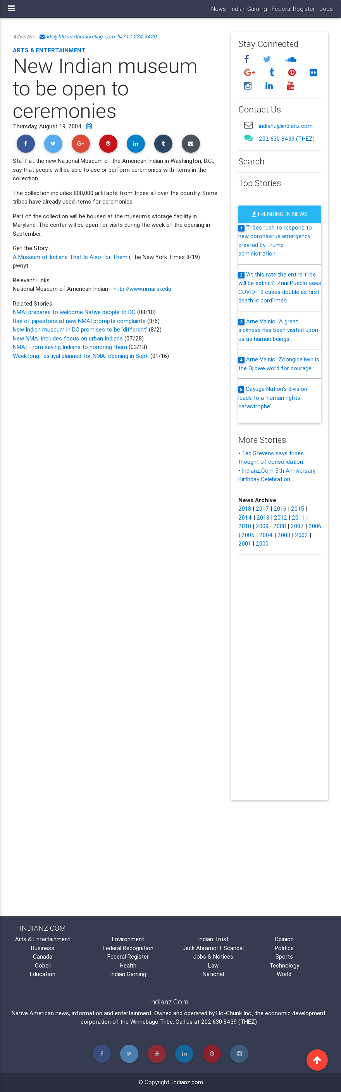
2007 (297, 526)
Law (213, 965)
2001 (244, 543)
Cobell (43, 965)
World (284, 974)
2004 (266, 535)
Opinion (284, 939)
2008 (279, 526)
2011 (298, 517)
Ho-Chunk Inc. (234, 1013)
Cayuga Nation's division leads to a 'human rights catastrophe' (272, 397)
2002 (301, 535)
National (213, 974)
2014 (245, 517)
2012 (280, 517)
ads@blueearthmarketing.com (77, 36)
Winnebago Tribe (151, 1021)
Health (128, 965)
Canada (42, 956)
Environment (128, 939)
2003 (283, 535)
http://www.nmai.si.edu (142, 288)
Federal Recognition (128, 948)
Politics (284, 948)
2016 (280, 508)
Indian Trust (213, 939)
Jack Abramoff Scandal (213, 948)
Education (42, 974)
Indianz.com (187, 1082)
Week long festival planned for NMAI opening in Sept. (81, 355)
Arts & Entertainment (49, 50)
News (218, 8)
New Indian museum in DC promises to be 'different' (81, 329)
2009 (262, 526)
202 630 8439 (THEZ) (287, 138)
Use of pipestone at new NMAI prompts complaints (80, 321)
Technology (284, 965)
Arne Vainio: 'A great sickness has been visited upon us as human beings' (278, 330)
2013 (263, 517)
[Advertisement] (116, 432)
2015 (297, 508)
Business (42, 948)
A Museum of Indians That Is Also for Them (71, 257)
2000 (262, 543)
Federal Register (293, 8)
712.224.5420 (137, 36)
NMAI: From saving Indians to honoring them (70, 347)
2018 (244, 508)
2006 (314, 526)
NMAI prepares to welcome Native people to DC (74, 312)
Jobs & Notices (213, 956)
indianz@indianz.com (286, 126)
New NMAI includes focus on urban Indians (68, 338)
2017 (262, 508)
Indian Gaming (249, 8)
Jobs (326, 8)
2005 (248, 535)
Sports (284, 956)
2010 (244, 526)
